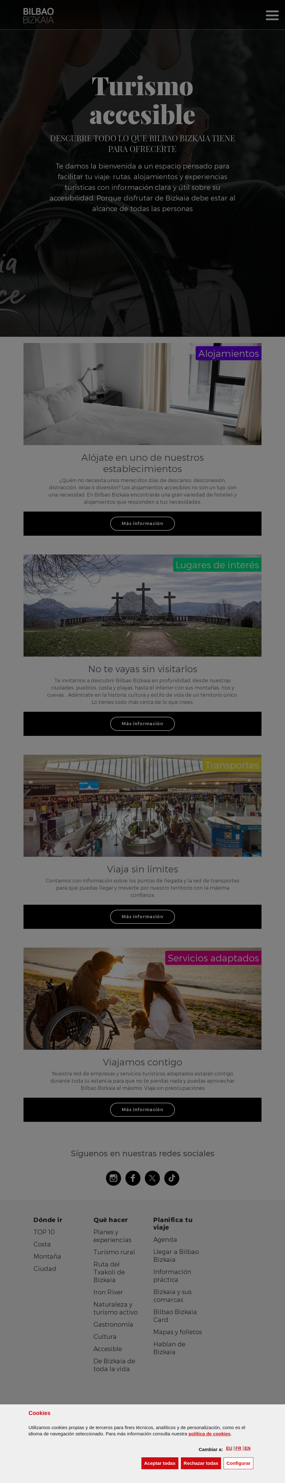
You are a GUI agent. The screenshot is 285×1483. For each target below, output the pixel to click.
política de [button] (209, 1433)
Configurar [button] (239, 1463)
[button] (229, 1448)
